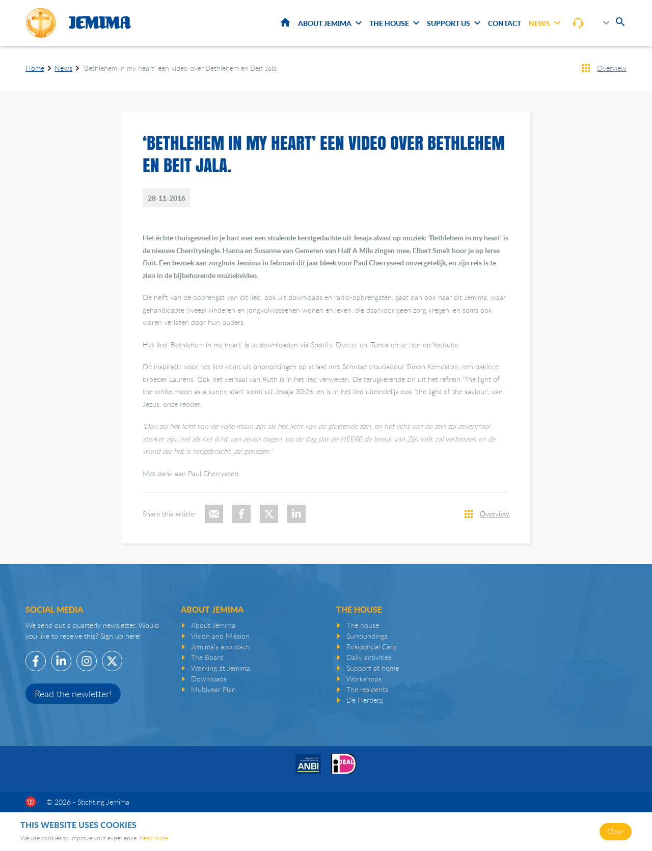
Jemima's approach (220, 646)
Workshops (364, 678)
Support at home (372, 668)
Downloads (209, 678)
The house (362, 625)
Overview (612, 68)
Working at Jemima (220, 668)
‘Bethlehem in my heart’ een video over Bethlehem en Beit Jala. (180, 68)
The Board (207, 657)
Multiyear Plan (213, 689)
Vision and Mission (220, 636)
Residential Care (371, 646)
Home (285, 22)
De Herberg (364, 700)
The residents (367, 689)
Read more (154, 838)
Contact (504, 23)
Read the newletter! (73, 694)
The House (389, 23)
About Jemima (324, 23)
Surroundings (367, 636)
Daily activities (368, 657)
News (539, 23)
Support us (448, 23)
